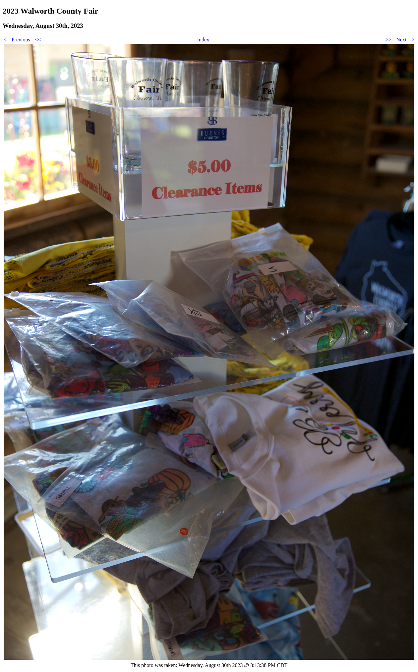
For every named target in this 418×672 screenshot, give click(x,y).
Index (203, 39)
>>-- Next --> (400, 39)
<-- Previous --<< (22, 39)
